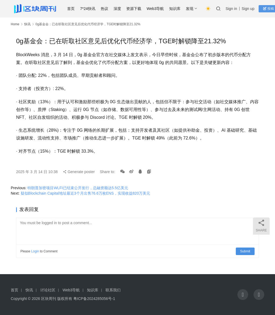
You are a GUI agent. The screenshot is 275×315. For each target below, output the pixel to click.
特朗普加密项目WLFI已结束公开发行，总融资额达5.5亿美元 (77, 188)
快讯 (27, 24)
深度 (118, 8)
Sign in (232, 8)
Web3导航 (156, 8)
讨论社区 (47, 290)
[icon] (242, 294)
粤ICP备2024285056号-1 (94, 298)
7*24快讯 (89, 8)
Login (35, 251)
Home (15, 24)
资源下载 (135, 8)
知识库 (176, 8)
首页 (72, 8)
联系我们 (113, 290)
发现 (191, 8)
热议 (106, 8)
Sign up (249, 8)
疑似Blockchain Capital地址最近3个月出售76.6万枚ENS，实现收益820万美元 (85, 193)
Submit (245, 251)
